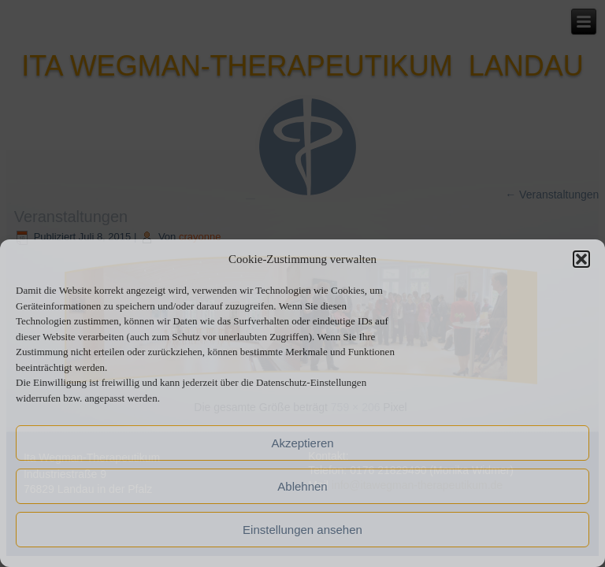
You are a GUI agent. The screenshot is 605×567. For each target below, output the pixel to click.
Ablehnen (302, 486)
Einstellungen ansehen (302, 529)
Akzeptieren (302, 443)
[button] (581, 259)
